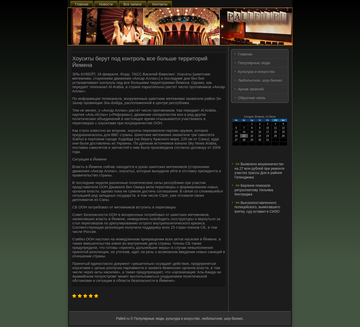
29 (251, 140)
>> (238, 164)
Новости (105, 4)
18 (275, 132)
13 (236, 132)
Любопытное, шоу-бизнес (260, 80)
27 (236, 140)
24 (267, 136)
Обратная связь (252, 98)
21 (244, 136)
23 (259, 136)
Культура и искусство (256, 71)
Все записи (133, 4)
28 (244, 140)
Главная (81, 4)
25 (275, 136)
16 (259, 132)
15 (251, 132)
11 (275, 128)
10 (267, 128)
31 (267, 140)
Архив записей (251, 89)
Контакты (159, 4)
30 (259, 140)
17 (267, 132)
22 (251, 136)
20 (236, 136)
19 (283, 132)
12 (283, 128)
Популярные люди (254, 63)
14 (244, 132)
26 (283, 136)
